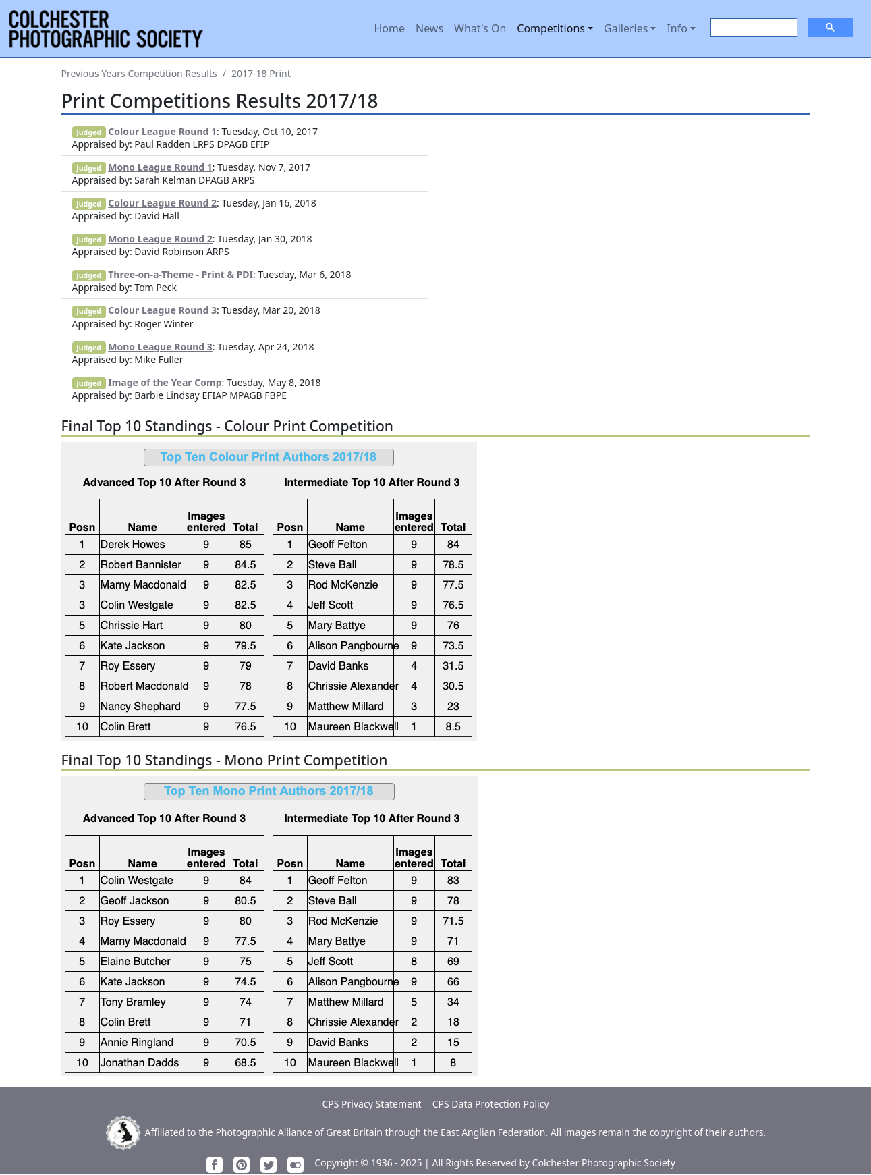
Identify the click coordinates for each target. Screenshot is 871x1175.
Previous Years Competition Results (139, 73)
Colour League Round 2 (162, 202)
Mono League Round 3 (160, 346)
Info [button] (677, 28)
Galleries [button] (626, 28)
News (429, 28)
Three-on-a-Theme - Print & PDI (180, 274)
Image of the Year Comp (164, 382)
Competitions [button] (551, 28)
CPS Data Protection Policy (490, 1103)
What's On (480, 28)
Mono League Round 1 (160, 167)
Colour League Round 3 (162, 310)
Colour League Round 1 (162, 131)
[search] (752, 28)
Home (389, 28)
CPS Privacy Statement (371, 1103)
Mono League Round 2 (160, 238)
